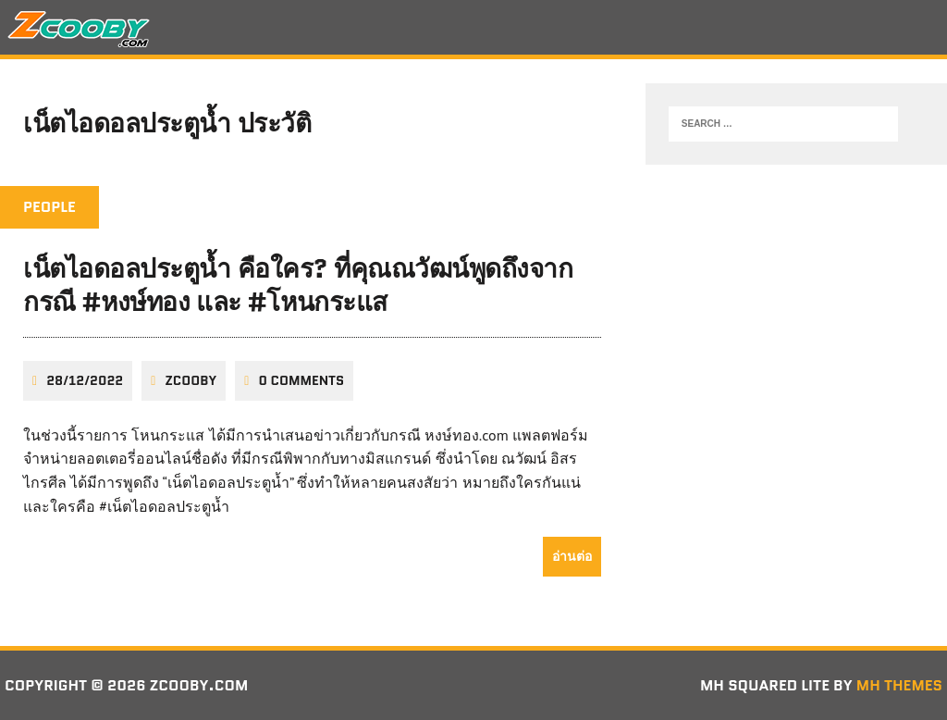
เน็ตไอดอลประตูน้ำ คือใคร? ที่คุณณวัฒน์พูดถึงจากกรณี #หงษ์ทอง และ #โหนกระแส (297, 285)
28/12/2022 (84, 380)
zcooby (190, 380)
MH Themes (899, 685)
